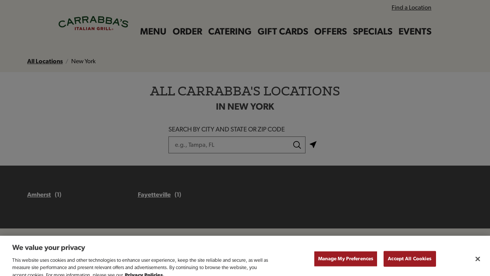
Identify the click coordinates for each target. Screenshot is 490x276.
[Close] (477, 263)
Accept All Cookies (409, 262)
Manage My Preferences (346, 262)
